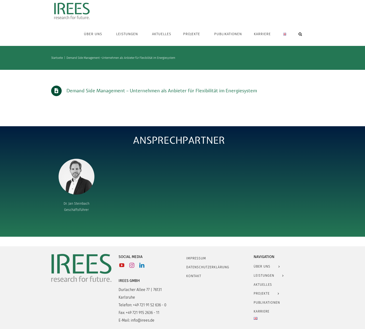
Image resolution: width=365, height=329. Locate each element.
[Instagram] (132, 265)
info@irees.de (142, 320)
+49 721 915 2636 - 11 (142, 312)
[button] (300, 34)
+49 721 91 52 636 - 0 (149, 305)
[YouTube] (122, 265)
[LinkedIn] (142, 265)
